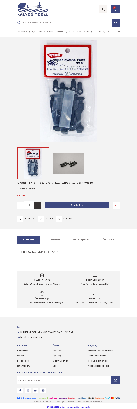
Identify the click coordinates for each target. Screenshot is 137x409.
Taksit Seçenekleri (82, 239)
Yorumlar (55, 239)
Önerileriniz (108, 239)
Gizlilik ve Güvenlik (97, 355)
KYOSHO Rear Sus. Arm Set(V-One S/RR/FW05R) (39, 252)
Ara (115, 22)
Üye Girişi (57, 355)
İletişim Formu (23, 366)
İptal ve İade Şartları (98, 361)
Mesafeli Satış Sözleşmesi (100, 350)
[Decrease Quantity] (20, 205)
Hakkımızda (23, 350)
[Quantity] (29, 205)
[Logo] (32, 9)
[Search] (68, 23)
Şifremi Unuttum (61, 361)
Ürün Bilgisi (28, 239)
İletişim (20, 355)
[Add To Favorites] (116, 205)
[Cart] (115, 9)
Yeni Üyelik (58, 350)
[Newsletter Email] (68, 380)
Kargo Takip (23, 361)
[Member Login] (103, 9)
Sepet (55, 366)
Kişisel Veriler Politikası (98, 366)
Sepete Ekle (77, 205)
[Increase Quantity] (37, 205)
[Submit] (115, 380)
